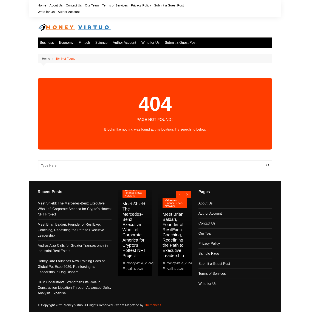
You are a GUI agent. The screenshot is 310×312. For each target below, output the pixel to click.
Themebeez (152, 305)
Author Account (69, 12)
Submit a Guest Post (169, 5)
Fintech (84, 42)
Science (101, 42)
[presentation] (179, 194)
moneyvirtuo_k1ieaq (140, 263)
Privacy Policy (141, 5)
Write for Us (46, 12)
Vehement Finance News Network (133, 192)
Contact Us (74, 5)
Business (47, 42)
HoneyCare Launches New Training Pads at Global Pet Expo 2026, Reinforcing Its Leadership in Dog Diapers (71, 266)
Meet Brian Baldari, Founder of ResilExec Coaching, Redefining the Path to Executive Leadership (71, 230)
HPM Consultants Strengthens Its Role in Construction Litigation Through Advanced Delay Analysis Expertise (74, 287)
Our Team (92, 5)
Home (42, 5)
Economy (66, 42)
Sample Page (208, 253)
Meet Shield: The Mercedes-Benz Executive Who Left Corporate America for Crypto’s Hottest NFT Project (75, 208)
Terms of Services (115, 5)
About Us (56, 5)
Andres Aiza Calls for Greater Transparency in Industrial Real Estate (73, 248)
